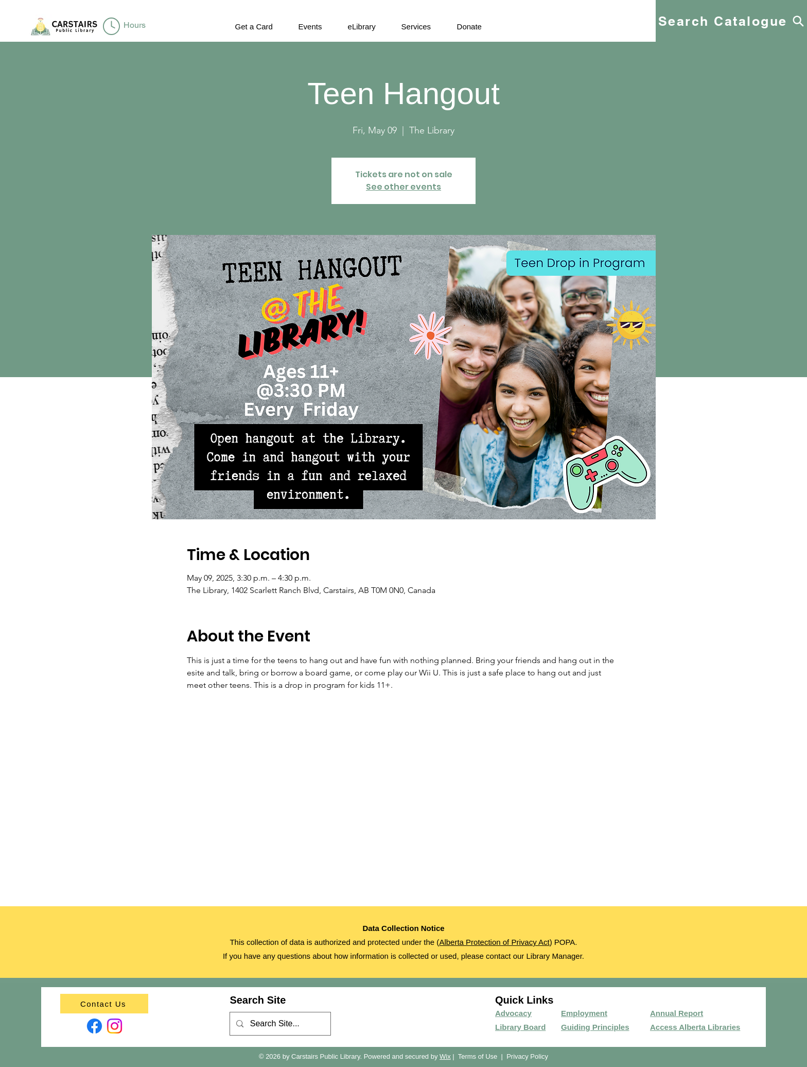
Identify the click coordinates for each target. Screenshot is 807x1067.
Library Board (520, 1027)
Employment (584, 1013)
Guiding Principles (595, 1027)
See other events (403, 187)
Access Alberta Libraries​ (695, 1027)
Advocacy (513, 1013)
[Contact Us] (104, 1003)
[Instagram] (114, 1026)
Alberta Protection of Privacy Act (494, 942)
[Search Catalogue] (731, 21)
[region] (126, 27)
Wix (445, 1056)
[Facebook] (94, 1026)
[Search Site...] (279, 1024)
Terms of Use (478, 1056)
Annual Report (676, 1013)
